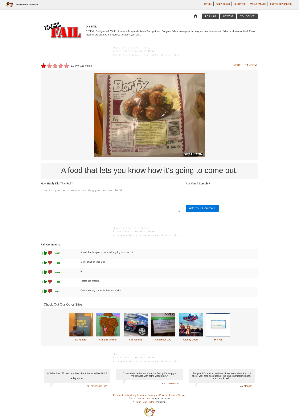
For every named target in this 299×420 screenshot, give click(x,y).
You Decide (247, 16)
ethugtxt (248, 386)
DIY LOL (208, 4)
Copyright (152, 395)
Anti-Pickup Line (99, 386)
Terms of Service (177, 395)
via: (89, 386)
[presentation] (215, 194)
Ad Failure (80, 339)
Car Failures (135, 339)
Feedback (118, 395)
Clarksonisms (173, 383)
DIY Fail (218, 339)
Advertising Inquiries (135, 395)
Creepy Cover (190, 339)
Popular (210, 16)
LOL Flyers (239, 4)
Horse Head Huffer (144, 402)
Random (251, 65)
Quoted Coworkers (281, 4)
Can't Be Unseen (108, 339)
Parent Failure (258, 4)
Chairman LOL (163, 339)
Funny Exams (223, 4)
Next (236, 65)
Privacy (163, 395)
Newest (228, 16)
